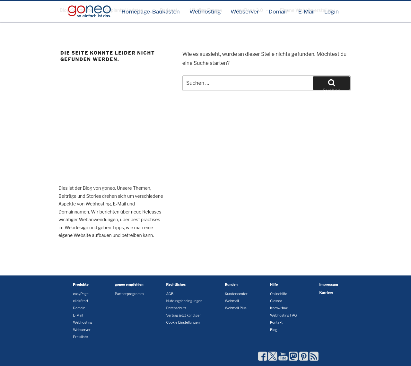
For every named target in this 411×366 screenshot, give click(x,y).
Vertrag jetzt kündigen (183, 315)
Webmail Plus (235, 308)
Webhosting (205, 11)
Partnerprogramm (129, 294)
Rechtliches (176, 285)
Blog (273, 330)
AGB (169, 294)
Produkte (81, 285)
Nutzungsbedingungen (184, 301)
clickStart (80, 301)
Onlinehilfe (278, 294)
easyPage (80, 294)
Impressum (328, 285)
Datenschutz (176, 308)
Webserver (245, 11)
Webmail (232, 301)
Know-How (279, 308)
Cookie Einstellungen (182, 322)
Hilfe (274, 285)
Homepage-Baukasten (150, 11)
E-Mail (306, 11)
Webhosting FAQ (283, 315)
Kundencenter (236, 294)
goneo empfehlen (129, 285)
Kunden (231, 285)
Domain (278, 11)
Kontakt (276, 322)
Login (331, 11)
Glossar (276, 301)
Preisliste (80, 337)
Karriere (326, 293)
